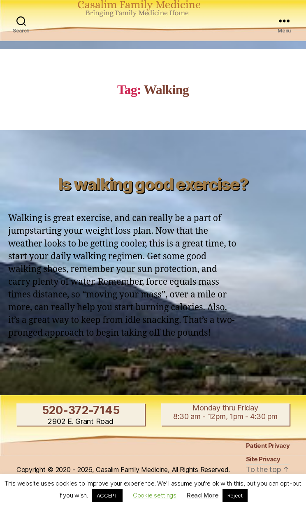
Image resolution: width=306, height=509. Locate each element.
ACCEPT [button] (107, 495)
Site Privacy (263, 459)
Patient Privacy (268, 445)
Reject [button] (235, 495)
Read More (202, 495)
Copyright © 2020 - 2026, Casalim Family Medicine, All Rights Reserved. (123, 469)
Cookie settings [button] (154, 495)
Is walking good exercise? (153, 184)
